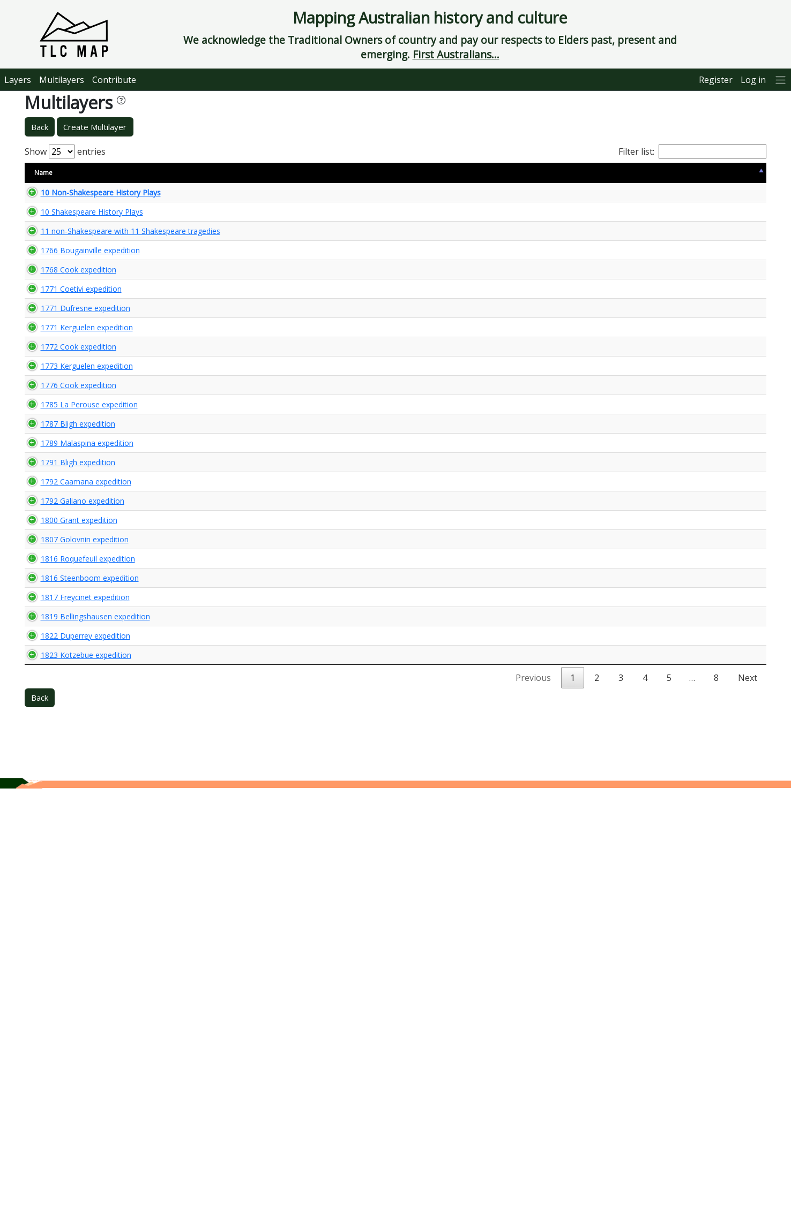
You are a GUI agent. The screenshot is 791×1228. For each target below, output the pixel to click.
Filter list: (692, 151)
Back (39, 127)
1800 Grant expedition (68, 796)
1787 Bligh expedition (67, 644)
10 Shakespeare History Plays (81, 225)
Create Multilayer (94, 127)
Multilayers (61, 80)
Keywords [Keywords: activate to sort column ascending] (437, 172)
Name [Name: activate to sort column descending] (43, 172)
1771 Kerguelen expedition (76, 439)
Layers (17, 80)
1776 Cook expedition (68, 561)
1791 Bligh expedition (67, 711)
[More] (781, 79)
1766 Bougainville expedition (79, 294)
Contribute (114, 80)
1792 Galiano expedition (72, 767)
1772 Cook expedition (68, 478)
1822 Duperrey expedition (75, 1029)
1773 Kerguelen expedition (76, 517)
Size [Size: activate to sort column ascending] (171, 172)
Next (747, 1117)
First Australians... (456, 54)
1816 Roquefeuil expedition (77, 874)
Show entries (65, 151)
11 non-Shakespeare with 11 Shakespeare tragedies (79, 254)
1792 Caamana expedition (75, 739)
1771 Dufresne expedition (75, 410)
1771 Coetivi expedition (70, 382)
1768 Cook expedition (68, 343)
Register (716, 80)
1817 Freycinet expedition (74, 930)
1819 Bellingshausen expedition (84, 974)
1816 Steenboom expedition (79, 902)
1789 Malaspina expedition (76, 683)
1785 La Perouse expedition (78, 605)
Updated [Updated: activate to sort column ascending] (649, 172)
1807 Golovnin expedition (74, 835)
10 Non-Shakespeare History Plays (90, 197)
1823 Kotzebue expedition (75, 1079)
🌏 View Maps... (718, 196)
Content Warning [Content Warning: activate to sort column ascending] (222, 172)
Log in (753, 80)
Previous (533, 1117)
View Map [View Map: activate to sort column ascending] (700, 172)
